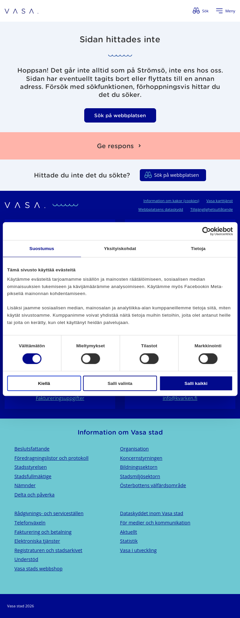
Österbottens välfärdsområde (153, 485)
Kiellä (44, 383)
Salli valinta (120, 383)
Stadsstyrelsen (30, 467)
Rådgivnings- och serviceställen (49, 513)
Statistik (129, 541)
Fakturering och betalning (43, 532)
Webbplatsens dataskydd (160, 209)
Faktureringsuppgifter (60, 398)
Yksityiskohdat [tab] (120, 248)
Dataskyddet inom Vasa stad (151, 513)
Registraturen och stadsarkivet (48, 550)
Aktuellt (128, 532)
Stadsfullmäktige (32, 476)
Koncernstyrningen (141, 458)
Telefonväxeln (29, 522)
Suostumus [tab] (41, 248)
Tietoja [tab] (198, 248)
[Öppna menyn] (225, 11)
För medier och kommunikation (155, 522)
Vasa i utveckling (138, 550)
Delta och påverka (34, 494)
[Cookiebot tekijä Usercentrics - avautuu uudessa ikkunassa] (204, 231)
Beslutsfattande (32, 449)
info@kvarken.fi (180, 398)
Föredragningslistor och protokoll (51, 458)
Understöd (26, 559)
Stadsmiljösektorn (140, 476)
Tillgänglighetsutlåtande (211, 209)
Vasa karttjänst (219, 200)
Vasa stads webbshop (38, 568)
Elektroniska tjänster (37, 541)
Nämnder (25, 485)
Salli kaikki (195, 383)
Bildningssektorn (138, 467)
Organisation (134, 449)
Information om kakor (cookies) (171, 200)
